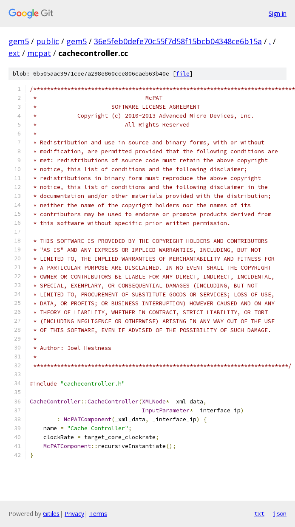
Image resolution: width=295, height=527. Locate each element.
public (47, 41)
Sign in (277, 13)
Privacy (74, 514)
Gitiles (51, 514)
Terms (98, 514)
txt (259, 513)
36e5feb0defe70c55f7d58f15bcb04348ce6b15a (178, 41)
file (183, 73)
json (279, 513)
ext (14, 53)
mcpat (39, 53)
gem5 (19, 41)
